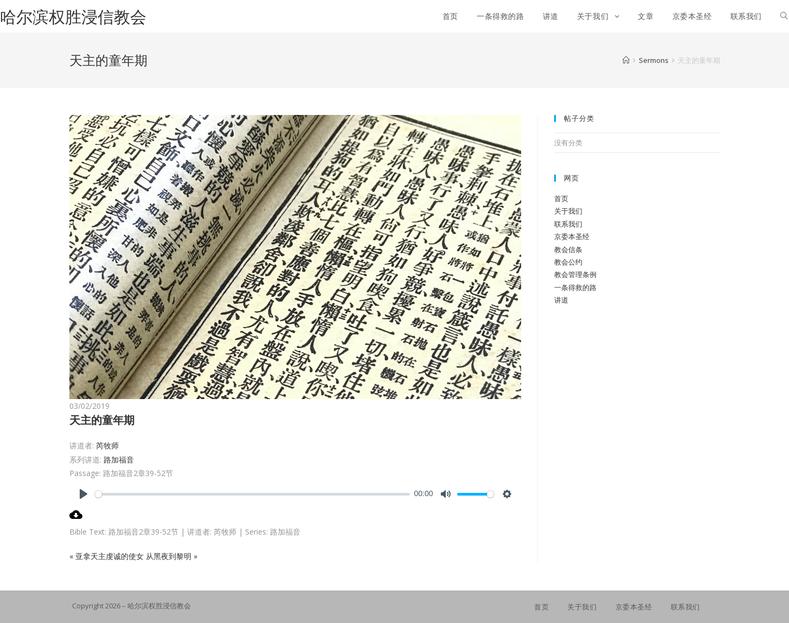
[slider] (252, 494)
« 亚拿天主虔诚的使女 (106, 556)
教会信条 (568, 249)
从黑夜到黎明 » (171, 556)
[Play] (83, 494)
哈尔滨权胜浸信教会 (73, 16)
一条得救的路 (575, 287)
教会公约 (568, 262)
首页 (561, 198)
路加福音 (119, 459)
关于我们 (568, 211)
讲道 (561, 300)
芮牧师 (107, 445)
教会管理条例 (575, 274)
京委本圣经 (571, 236)
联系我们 (568, 224)
